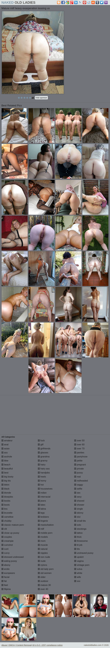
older (42, 577)
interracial (44, 497)
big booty (7, 476)
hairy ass (44, 468)
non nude (44, 557)
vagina (79, 561)
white (78, 573)
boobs (5, 501)
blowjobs (7, 497)
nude (42, 561)
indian (42, 493)
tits (77, 549)
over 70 (79, 448)
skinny (78, 513)
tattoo (78, 533)
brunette (6, 513)
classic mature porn (12, 525)
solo (77, 525)
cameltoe (7, 517)
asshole (6, 456)
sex (77, 493)
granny (42, 460)
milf (41, 529)
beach (5, 464)
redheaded (81, 480)
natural (42, 549)
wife (77, 577)
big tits (6, 480)
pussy (78, 472)
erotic (5, 569)
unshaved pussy (83, 553)
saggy (78, 484)
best (4, 472)
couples (6, 537)
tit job (78, 545)
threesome (81, 541)
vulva (78, 569)
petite (78, 460)
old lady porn (46, 569)
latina (42, 509)
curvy (5, 553)
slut (77, 517)
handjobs (44, 472)
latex (41, 505)
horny (42, 480)
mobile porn (45, 533)
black (5, 489)
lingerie (43, 521)
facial (5, 577)
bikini (5, 484)
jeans (42, 501)
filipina (6, 589)
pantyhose (80, 456)
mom (42, 541)
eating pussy (9, 561)
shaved (79, 501)
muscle (43, 545)
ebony (5, 565)
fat (4, 581)
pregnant (80, 464)
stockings (80, 529)
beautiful (7, 468)
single (78, 509)
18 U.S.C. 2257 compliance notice (47, 645)
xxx (77, 581)
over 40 (43, 589)
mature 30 (44, 585)
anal (4, 444)
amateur (6, 440)
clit (4, 529)
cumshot (7, 545)
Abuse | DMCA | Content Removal (16, 645)
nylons (42, 565)
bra (4, 509)
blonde (6, 493)
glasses (43, 452)
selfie (78, 489)
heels (42, 476)
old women (45, 573)
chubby (6, 521)
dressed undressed (12, 557)
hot (41, 484)
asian (5, 448)
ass (4, 452)
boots (5, 505)
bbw (4, 460)
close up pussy (10, 533)
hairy (41, 464)
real (77, 476)
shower (79, 505)
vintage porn (82, 565)
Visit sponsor (41, 98)
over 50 (79, 440)
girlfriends (44, 448)
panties (79, 452)
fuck (41, 440)
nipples (43, 553)
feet (4, 585)
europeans (8, 573)
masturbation (46, 525)
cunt (4, 549)
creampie (7, 541)
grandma (44, 456)
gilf (40, 444)
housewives (45, 489)
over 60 (79, 444)
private (79, 468)
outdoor (43, 581)
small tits (80, 521)
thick (77, 537)
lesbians (43, 517)
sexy (77, 497)
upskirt (79, 557)
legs (41, 513)
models (43, 537)
